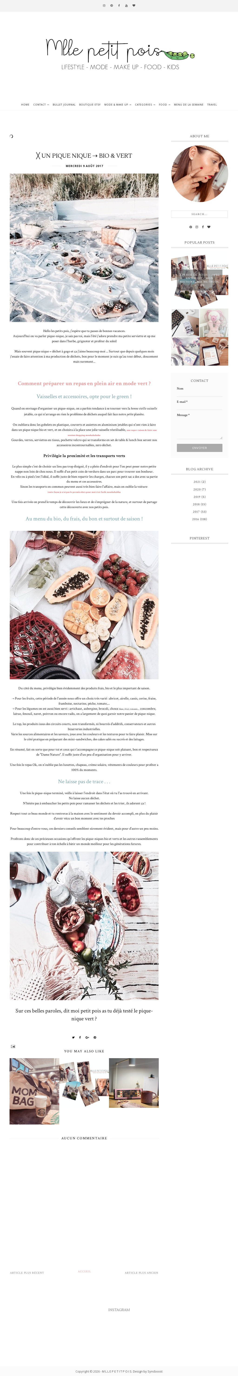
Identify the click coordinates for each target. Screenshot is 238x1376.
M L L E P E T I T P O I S (117, 1371)
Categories (143, 104)
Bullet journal (64, 104)
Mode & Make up (116, 104)
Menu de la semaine (189, 104)
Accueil (84, 1271)
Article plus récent (27, 1273)
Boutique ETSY (90, 104)
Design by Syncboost (147, 1371)
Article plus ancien (141, 1273)
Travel (212, 104)
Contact (39, 104)
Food (163, 104)
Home (25, 104)
